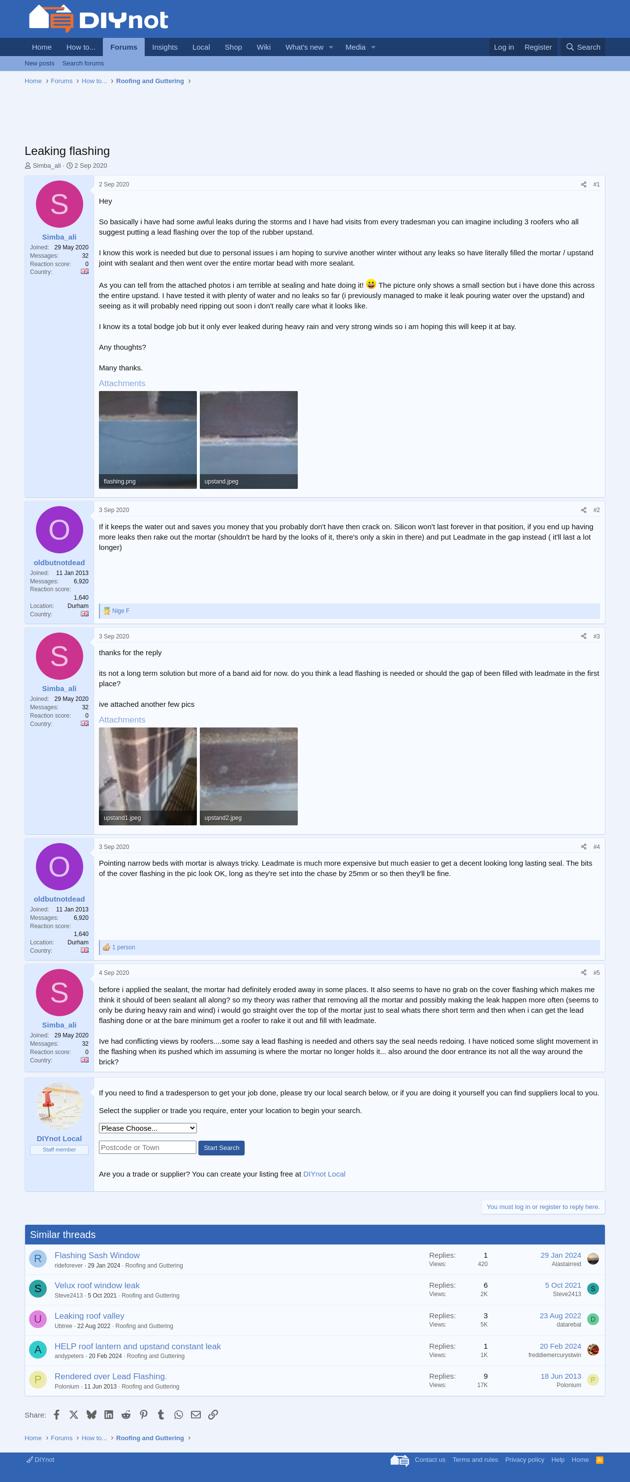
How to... (80, 47)
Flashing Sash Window (97, 1255)
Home (42, 47)
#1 (597, 184)
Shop (233, 47)
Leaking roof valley (90, 1316)
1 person (123, 947)
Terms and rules (475, 1459)
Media (356, 47)
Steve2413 (69, 1295)
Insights (165, 47)
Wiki (264, 47)
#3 (597, 636)
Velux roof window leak (97, 1285)
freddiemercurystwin (555, 1355)
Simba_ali (47, 165)
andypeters (69, 1356)
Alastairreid (566, 1264)
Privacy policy (524, 1459)
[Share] (583, 184)
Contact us (430, 1459)
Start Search (221, 1147)
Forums (123, 47)
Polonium (67, 1386)
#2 (597, 510)
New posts (40, 63)
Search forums (83, 63)
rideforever (69, 1265)
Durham (78, 606)
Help (558, 1459)
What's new (304, 47)
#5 (597, 972)
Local (201, 47)
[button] (331, 47)
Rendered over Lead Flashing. (111, 1376)
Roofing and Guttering (154, 1265)
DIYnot (40, 1459)
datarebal (569, 1324)
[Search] (583, 47)
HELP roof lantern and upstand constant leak (138, 1346)
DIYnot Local (324, 1174)
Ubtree (63, 1326)
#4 (597, 847)
